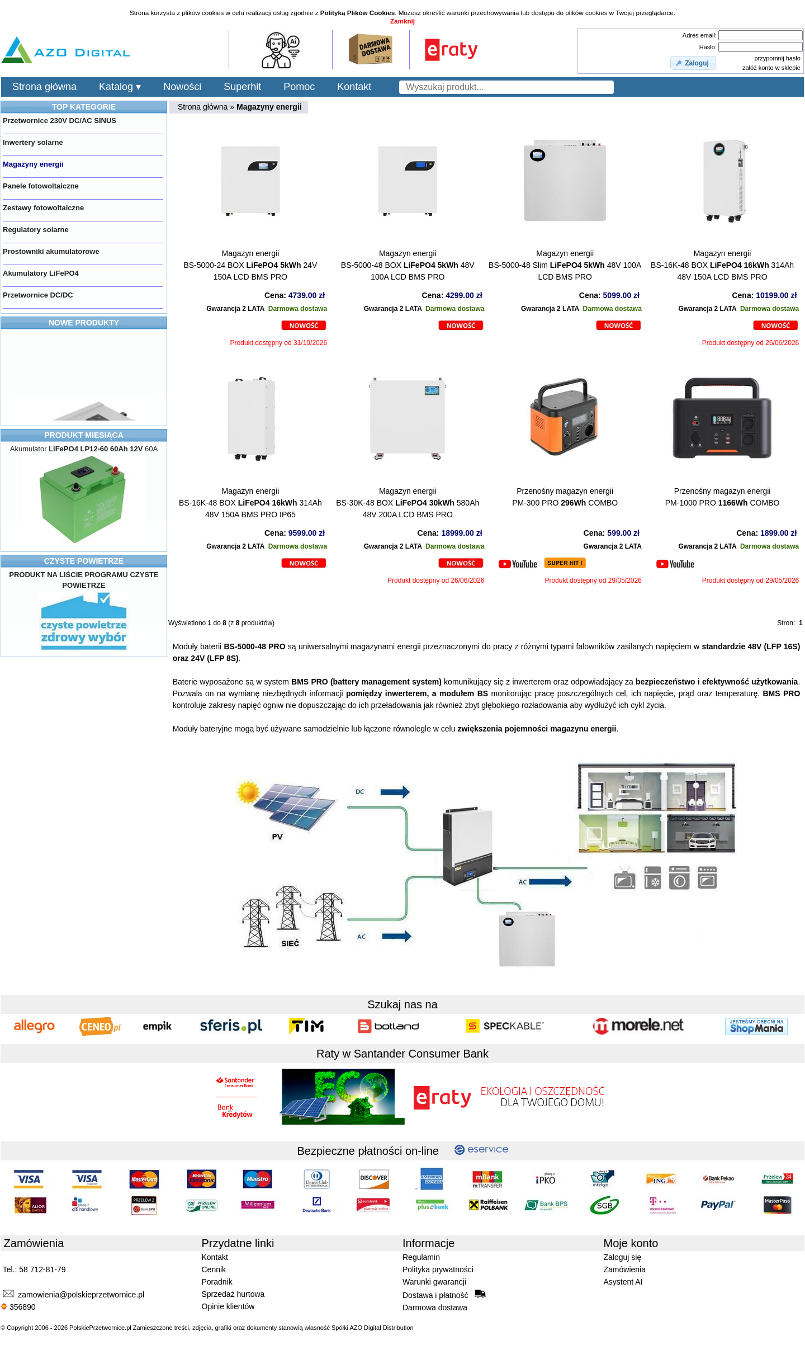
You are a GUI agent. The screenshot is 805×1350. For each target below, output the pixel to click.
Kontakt (354, 86)
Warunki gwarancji (434, 1281)
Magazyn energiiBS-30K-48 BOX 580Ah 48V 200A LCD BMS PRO (407, 503)
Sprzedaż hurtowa (233, 1294)
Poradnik (217, 1281)
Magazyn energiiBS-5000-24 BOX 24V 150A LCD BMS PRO (250, 265)
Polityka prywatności (437, 1269)
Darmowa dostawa (434, 1307)
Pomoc (299, 86)
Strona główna (44, 86)
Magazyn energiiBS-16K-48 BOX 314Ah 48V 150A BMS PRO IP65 (250, 503)
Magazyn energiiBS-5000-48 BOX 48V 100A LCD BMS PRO (408, 265)
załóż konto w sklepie (771, 67)
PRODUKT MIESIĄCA (84, 435)
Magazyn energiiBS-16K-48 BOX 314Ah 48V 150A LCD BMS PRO (722, 265)
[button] (693, 63)
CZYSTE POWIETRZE (84, 560)
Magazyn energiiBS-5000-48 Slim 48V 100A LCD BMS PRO (565, 265)
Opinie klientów (228, 1306)
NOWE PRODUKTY (84, 322)
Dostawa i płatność (444, 1295)
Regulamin (421, 1257)
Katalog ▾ (120, 86)
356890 (18, 1306)
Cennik (214, 1269)
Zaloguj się (623, 1257)
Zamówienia (625, 1269)
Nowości (182, 86)
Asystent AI (623, 1281)
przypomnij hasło (777, 58)
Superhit (242, 86)
